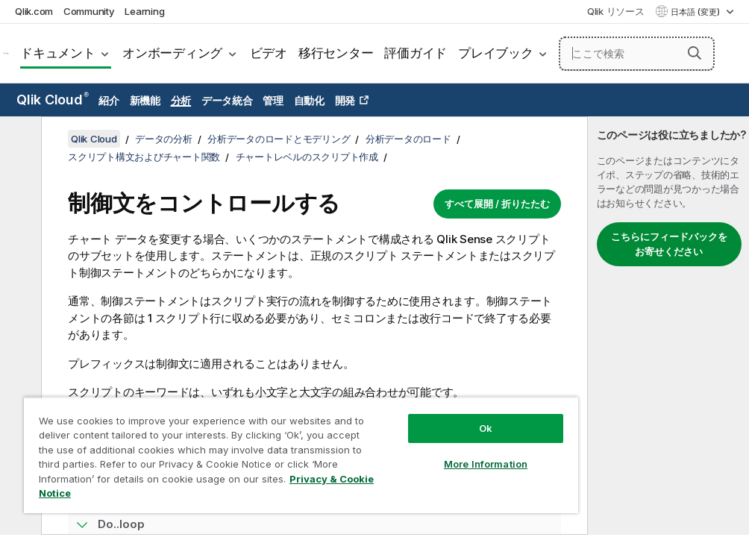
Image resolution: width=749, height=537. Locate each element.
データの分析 (163, 139)
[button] (694, 52)
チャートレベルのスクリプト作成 (307, 157)
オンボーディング (172, 52)
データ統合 (227, 100)
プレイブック (495, 52)
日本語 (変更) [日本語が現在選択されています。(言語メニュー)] (696, 12)
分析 (181, 100)
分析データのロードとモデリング (278, 139)
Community (89, 11)
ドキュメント (57, 52)
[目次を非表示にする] (18, 139)
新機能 (145, 100)
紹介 (108, 100)
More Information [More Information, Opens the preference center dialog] (485, 464)
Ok (485, 428)
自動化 (309, 100)
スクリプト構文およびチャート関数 (144, 157)
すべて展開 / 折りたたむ (497, 204)
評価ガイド (415, 52)
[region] (301, 455)
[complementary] (668, 325)
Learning (144, 11)
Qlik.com (34, 11)
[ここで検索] (636, 53)
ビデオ (268, 52)
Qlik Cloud (52, 99)
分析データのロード (408, 139)
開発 (345, 100)
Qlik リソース (616, 11)
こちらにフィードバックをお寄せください (669, 243)
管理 (273, 100)
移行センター (336, 52)
